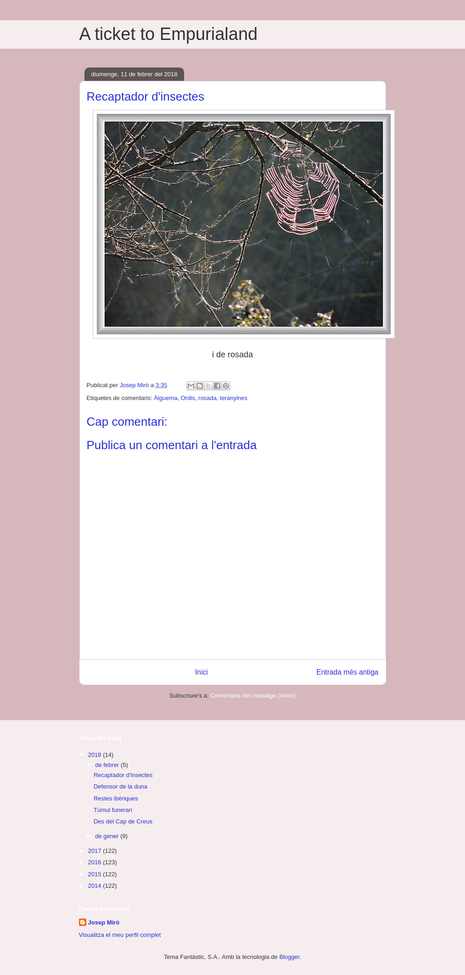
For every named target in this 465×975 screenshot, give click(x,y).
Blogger (289, 956)
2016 (95, 862)
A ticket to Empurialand (168, 34)
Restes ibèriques (116, 798)
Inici (201, 672)
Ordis (188, 398)
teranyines (233, 398)
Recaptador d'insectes (123, 775)
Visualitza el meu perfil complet (120, 934)
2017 (95, 850)
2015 (95, 874)
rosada (207, 398)
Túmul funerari (113, 809)
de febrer (108, 764)
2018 (95, 754)
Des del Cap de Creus (123, 821)
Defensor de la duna (120, 786)
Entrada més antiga (347, 672)
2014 (95, 885)
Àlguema (165, 398)
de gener (107, 836)
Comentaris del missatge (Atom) (253, 695)
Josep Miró (104, 922)
